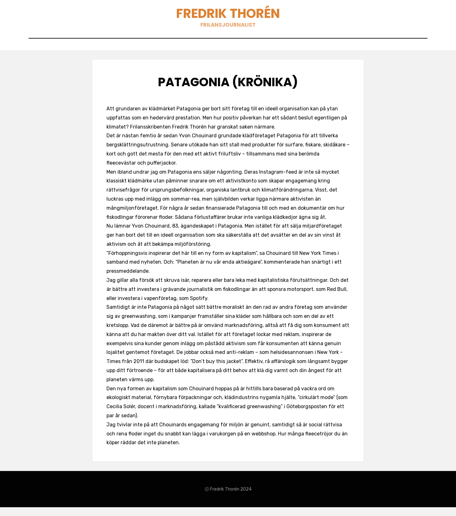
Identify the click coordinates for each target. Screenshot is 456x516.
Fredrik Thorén (228, 15)
